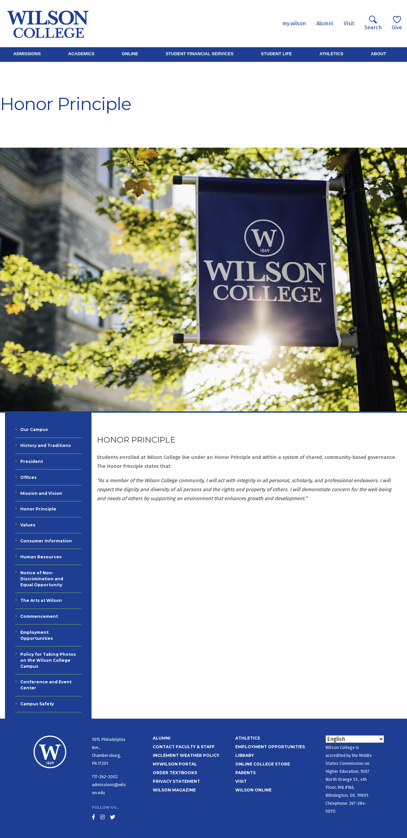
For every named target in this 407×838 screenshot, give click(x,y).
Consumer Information (46, 540)
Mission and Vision (41, 493)
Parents (245, 772)
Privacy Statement (176, 781)
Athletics (331, 53)
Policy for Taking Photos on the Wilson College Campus (48, 660)
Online (130, 53)
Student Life (276, 53)
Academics (81, 53)
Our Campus (34, 429)
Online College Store (262, 764)
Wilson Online (253, 789)
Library (244, 755)
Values (27, 524)
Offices (28, 477)
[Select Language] (354, 739)
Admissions (27, 53)
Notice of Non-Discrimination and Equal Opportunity (41, 578)
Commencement (39, 616)
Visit (349, 23)
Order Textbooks (175, 772)
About (378, 53)
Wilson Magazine (174, 789)
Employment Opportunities (36, 635)
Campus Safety (37, 703)
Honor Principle (38, 508)
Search (373, 23)
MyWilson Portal (175, 764)
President (31, 461)
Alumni (324, 23)
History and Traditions (45, 445)
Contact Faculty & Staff (184, 746)
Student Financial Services (200, 53)
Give (397, 23)
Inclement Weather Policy (186, 755)
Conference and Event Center (46, 684)
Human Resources (41, 556)
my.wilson (294, 23)
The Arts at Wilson (41, 600)
